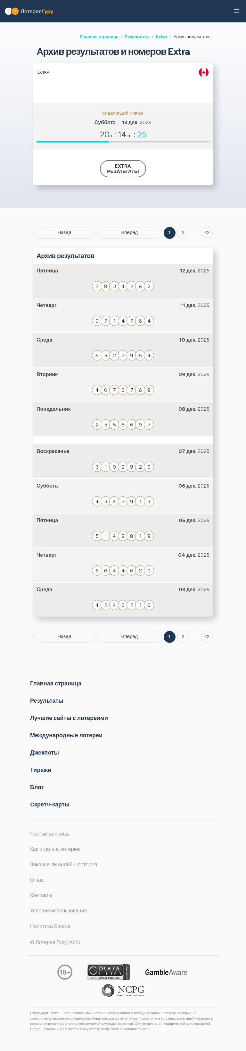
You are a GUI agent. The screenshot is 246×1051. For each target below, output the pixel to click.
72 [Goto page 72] (206, 637)
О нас (37, 880)
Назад (64, 232)
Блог (37, 787)
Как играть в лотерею (55, 849)
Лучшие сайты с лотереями (69, 718)
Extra (162, 36)
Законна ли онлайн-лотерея (63, 864)
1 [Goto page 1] (169, 233)
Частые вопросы (49, 834)
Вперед (129, 232)
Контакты (41, 895)
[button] (236, 11)
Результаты (137, 36)
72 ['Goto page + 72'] (206, 233)
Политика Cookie (50, 926)
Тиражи (40, 769)
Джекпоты (44, 752)
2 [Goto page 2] (183, 233)
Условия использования (58, 911)
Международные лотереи (66, 735)
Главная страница (99, 36)
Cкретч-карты (50, 804)
